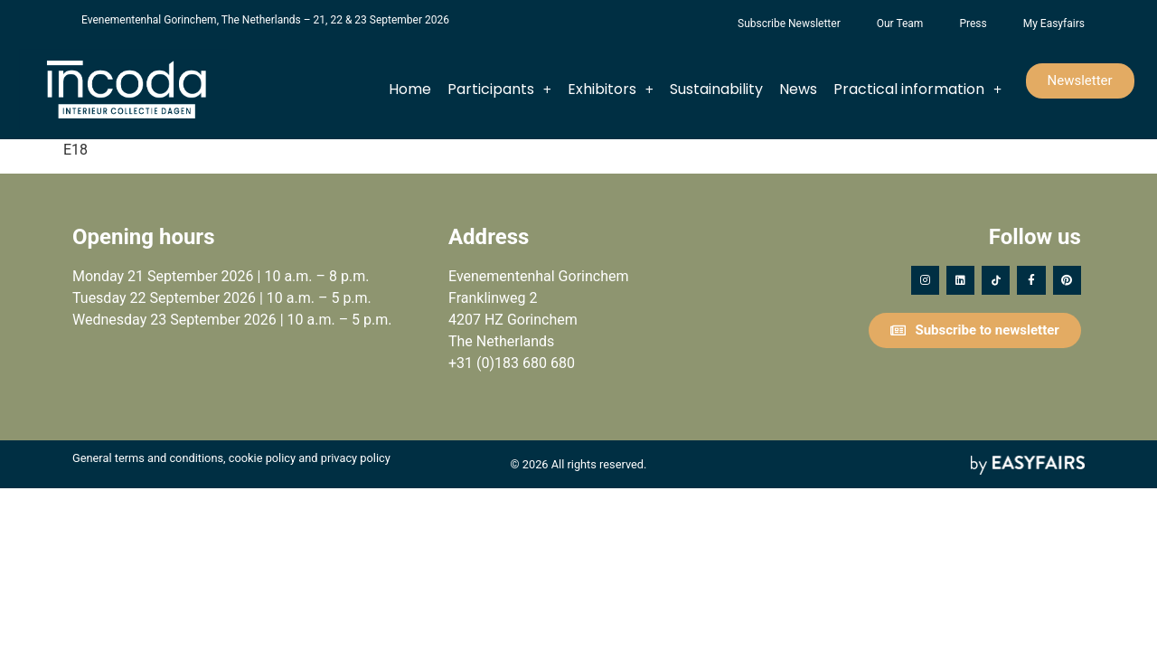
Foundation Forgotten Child (701, 23)
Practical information (917, 89)
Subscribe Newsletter (789, 23)
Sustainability (716, 89)
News (798, 89)
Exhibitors (611, 89)
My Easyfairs (1054, 23)
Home (410, 89)
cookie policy (262, 458)
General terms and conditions (147, 458)
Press (972, 23)
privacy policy (355, 458)
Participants (499, 89)
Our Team (900, 23)
